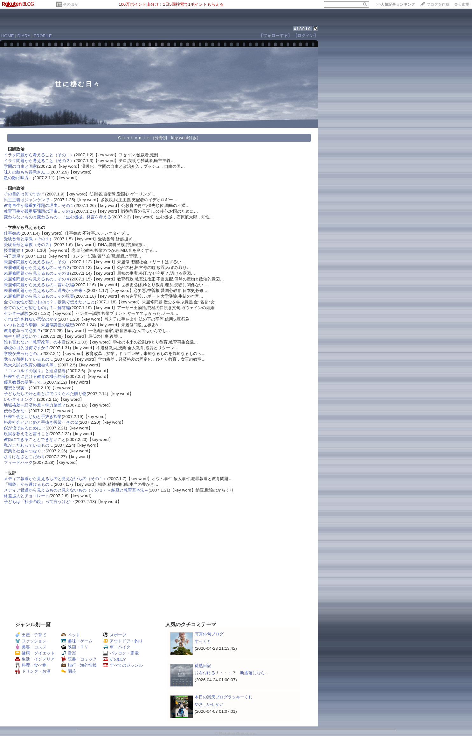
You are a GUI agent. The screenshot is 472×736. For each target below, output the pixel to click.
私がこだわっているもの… (28, 445)
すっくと (203, 641)
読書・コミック (79, 659)
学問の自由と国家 (20, 166)
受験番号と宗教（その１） (28, 239)
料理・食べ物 (30, 665)
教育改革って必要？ (22, 330)
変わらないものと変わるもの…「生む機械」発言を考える (57, 217)
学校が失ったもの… (22, 353)
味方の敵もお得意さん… (26, 172)
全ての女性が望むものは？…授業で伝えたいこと (49, 302)
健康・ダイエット (35, 653)
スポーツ (114, 635)
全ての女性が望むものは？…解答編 (37, 307)
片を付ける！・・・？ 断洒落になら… (232, 672)
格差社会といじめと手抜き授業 (33, 416)
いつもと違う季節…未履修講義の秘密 (39, 324)
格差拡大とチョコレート (26, 495)
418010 (302, 28)
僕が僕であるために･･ (24, 428)
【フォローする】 (275, 35)
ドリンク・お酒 (33, 671)
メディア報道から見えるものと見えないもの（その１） (55, 478)
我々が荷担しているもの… (28, 359)
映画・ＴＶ (74, 647)
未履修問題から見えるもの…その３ (37, 273)
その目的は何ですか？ (24, 194)
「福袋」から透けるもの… (28, 484)
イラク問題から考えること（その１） (39, 154)
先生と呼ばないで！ (22, 336)
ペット (70, 635)
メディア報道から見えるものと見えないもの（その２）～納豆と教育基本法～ (76, 490)
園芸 (68, 671)
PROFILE (43, 35)
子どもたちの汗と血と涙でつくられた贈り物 (45, 393)
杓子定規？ (14, 256)
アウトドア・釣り (123, 641)
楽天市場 (461, 4)
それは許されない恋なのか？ (31, 319)
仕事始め (12, 233)
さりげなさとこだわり (24, 456)
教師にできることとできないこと (35, 439)
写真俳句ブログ (209, 634)
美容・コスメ (30, 647)
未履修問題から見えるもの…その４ (37, 279)
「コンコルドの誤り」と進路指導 (35, 370)
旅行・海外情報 (79, 665)
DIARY (23, 35)
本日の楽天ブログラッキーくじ (224, 697)
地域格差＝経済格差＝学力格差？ (35, 405)
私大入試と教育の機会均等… (31, 365)
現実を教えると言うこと (26, 433)
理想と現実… (16, 388)
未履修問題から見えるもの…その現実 (39, 296)
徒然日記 (203, 665)
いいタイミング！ (20, 399)
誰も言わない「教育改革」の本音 (35, 342)
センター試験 (16, 313)
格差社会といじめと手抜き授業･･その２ (41, 422)
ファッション (30, 641)
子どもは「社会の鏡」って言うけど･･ (39, 501)
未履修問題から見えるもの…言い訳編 (39, 284)
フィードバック (18, 462)
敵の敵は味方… (18, 177)
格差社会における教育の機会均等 (35, 376)
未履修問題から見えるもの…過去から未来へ (45, 290)
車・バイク (116, 647)
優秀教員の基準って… (24, 382)
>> (395, 4)
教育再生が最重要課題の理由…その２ (39, 211)
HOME (7, 35)
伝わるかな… (16, 410)
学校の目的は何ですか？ (26, 347)
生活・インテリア (35, 659)
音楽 (68, 653)
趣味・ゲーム (77, 641)
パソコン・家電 (121, 653)
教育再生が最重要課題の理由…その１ (39, 205)
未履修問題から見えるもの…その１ (37, 261)
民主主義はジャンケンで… (28, 199)
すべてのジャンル (123, 665)
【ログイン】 (305, 35)
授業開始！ (14, 250)
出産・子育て (30, 635)
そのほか (70, 4)
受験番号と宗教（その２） (28, 244)
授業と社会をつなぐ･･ (24, 451)
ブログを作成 (438, 4)
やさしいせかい (209, 704)
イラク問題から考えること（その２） (39, 160)
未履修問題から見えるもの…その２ (37, 267)
